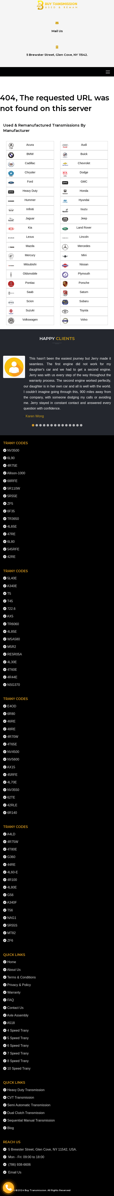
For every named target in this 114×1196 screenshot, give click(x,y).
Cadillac (21, 164)
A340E (12, 583)
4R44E (12, 674)
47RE (11, 531)
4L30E (12, 659)
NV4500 (13, 749)
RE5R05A (14, 651)
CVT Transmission (20, 1094)
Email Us (13, 1169)
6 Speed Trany (18, 1042)
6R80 (11, 710)
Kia (20, 229)
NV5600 (13, 756)
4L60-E (12, 869)
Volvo (75, 321)
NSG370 (13, 681)
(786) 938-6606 (18, 1161)
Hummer (22, 201)
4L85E (12, 628)
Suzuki (21, 312)
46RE (11, 718)
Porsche (75, 284)
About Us (14, 966)
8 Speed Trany (18, 1057)
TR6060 (13, 621)
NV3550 (13, 787)
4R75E (12, 462)
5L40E (12, 575)
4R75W (12, 838)
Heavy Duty (22, 192)
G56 (10, 892)
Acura (21, 146)
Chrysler (21, 174)
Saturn (75, 293)
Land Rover (76, 229)
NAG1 (11, 914)
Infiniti (21, 210)
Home (11, 959)
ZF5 (10, 500)
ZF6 (10, 937)
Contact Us (15, 1004)
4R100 (12, 876)
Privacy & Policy (19, 981)
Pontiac (21, 284)
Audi (74, 146)
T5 (9, 590)
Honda (75, 192)
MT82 (11, 930)
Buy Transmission (35, 1190)
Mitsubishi (22, 266)
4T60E (12, 666)
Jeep (74, 220)
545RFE (13, 546)
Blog (10, 1124)
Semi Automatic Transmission (28, 1102)
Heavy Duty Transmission (25, 1087)
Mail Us (57, 31)
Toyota (75, 312)
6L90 (11, 455)
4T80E (12, 846)
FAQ (10, 997)
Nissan (75, 266)
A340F (12, 899)
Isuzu (75, 210)
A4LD (11, 831)
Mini (74, 256)
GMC (75, 183)
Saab (20, 293)
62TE (11, 794)
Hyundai (75, 201)
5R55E (12, 493)
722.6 (11, 605)
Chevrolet (76, 164)
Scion (21, 302)
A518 (11, 1019)
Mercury (21, 256)
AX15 (11, 764)
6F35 (11, 508)
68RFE (12, 477)
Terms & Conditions (21, 974)
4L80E (12, 884)
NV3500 (13, 447)
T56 (10, 907)
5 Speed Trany (18, 1035)
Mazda (21, 247)
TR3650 (13, 515)
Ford (20, 183)
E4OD (11, 703)
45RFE (12, 771)
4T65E (12, 741)
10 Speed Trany (18, 1065)
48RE (11, 726)
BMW (20, 155)
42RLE (12, 802)
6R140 (12, 809)
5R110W (13, 485)
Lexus (21, 238)
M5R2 (11, 643)
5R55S (12, 922)
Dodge (75, 174)
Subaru (75, 302)
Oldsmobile (22, 275)
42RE (11, 553)
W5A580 (13, 636)
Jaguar (21, 220)
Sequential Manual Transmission (31, 1117)
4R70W (12, 733)
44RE (11, 861)
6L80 (11, 538)
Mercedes (76, 247)
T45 (10, 598)
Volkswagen (23, 321)
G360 (11, 854)
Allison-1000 (16, 470)
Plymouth (76, 275)
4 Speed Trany (18, 1027)
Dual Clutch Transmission (25, 1109)
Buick (75, 155)
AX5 (10, 613)
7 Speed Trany (18, 1050)
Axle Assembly (18, 1012)
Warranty (13, 989)
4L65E (12, 523)
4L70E (12, 779)
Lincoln (75, 238)
